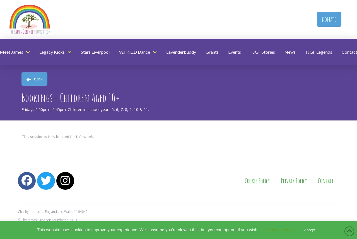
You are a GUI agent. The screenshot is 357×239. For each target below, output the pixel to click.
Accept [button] (309, 230)
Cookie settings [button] (279, 229)
